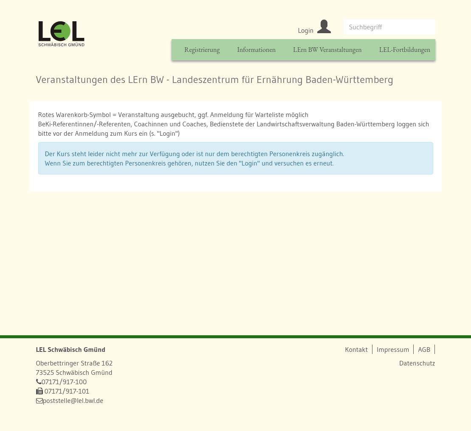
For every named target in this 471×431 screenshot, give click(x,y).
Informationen (256, 49)
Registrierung (202, 49)
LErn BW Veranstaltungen (327, 49)
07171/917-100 (64, 381)
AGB (424, 349)
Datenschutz (417, 363)
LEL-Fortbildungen (405, 49)
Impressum (393, 349)
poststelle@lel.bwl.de (73, 400)
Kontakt (356, 349)
